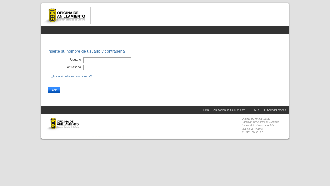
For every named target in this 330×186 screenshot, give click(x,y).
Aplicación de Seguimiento (229, 110)
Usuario (75, 59)
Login (54, 89)
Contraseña (73, 67)
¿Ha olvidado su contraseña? (71, 76)
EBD (206, 110)
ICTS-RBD (256, 110)
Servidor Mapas (276, 110)
